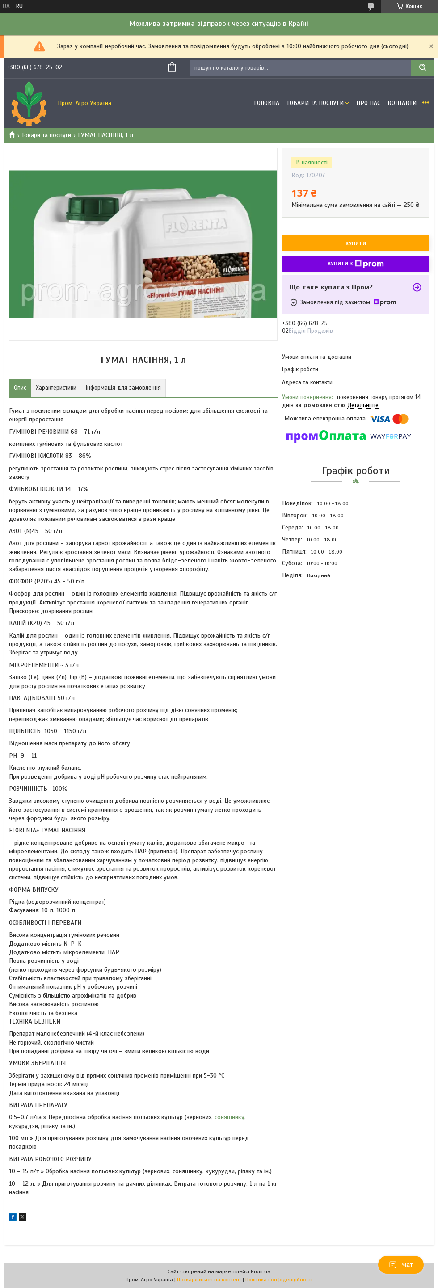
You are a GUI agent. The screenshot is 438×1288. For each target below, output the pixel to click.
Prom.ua (260, 1271)
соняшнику (229, 1117)
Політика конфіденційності (278, 1279)
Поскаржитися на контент (209, 1279)
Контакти (402, 103)
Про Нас (368, 103)
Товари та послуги (46, 135)
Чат (401, 1265)
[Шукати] (422, 68)
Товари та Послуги (315, 103)
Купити (355, 243)
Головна (266, 103)
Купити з (356, 264)
